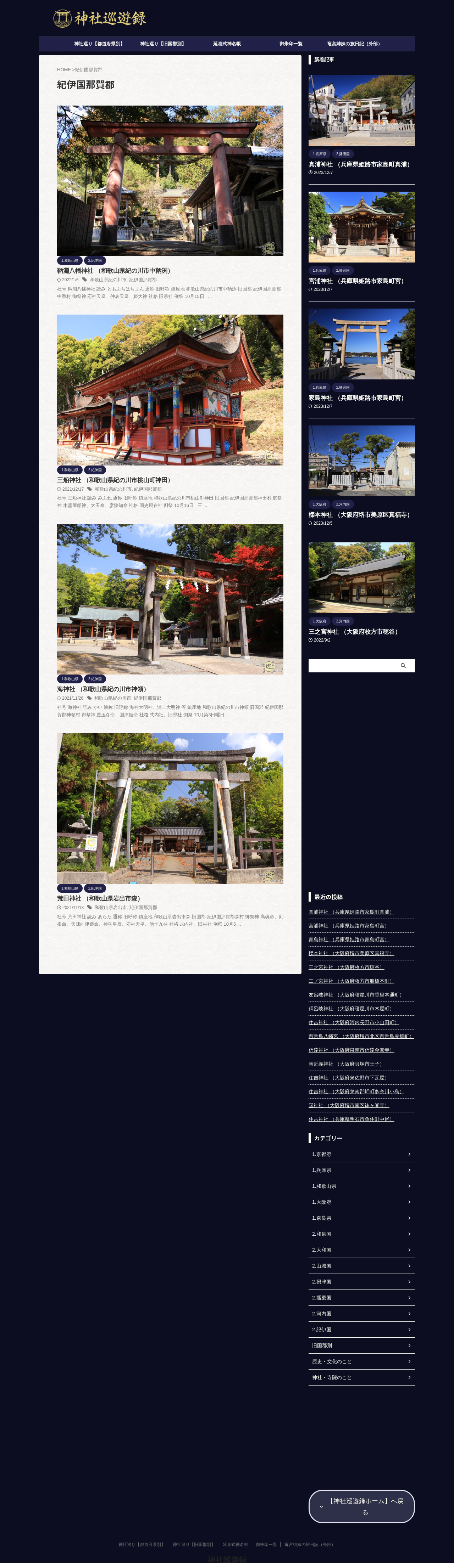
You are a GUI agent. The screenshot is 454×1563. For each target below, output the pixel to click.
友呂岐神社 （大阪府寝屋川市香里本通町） (356, 989)
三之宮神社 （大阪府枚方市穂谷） (346, 627)
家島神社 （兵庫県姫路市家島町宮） (349, 395)
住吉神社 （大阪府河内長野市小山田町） (354, 1017)
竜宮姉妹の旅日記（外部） (354, 43)
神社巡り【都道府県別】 (99, 43)
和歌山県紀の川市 (218, 130)
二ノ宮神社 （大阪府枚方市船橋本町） (351, 975)
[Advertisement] (362, 777)
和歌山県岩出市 (221, 386)
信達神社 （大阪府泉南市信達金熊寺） (351, 1045)
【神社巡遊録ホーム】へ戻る (361, 1494)
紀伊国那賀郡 (251, 130)
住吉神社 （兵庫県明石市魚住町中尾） (351, 1114)
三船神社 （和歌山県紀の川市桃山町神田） (223, 206)
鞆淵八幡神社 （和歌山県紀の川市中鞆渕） (223, 121)
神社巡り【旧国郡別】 (163, 43)
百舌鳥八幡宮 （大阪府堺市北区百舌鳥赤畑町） (361, 1031)
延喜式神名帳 (227, 43)
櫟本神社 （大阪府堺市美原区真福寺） (351, 511)
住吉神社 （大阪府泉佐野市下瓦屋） (349, 1072)
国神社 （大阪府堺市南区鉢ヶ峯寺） (349, 1100)
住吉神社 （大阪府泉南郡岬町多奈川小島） (356, 1086)
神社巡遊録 (227, 1540)
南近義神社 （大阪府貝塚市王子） (346, 1058)
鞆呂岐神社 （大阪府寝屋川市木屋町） (351, 1003)
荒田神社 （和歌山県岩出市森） (209, 377)
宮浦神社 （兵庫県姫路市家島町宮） (349, 279)
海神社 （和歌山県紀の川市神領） (212, 291)
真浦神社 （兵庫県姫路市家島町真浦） (351, 164)
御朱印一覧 (291, 43)
